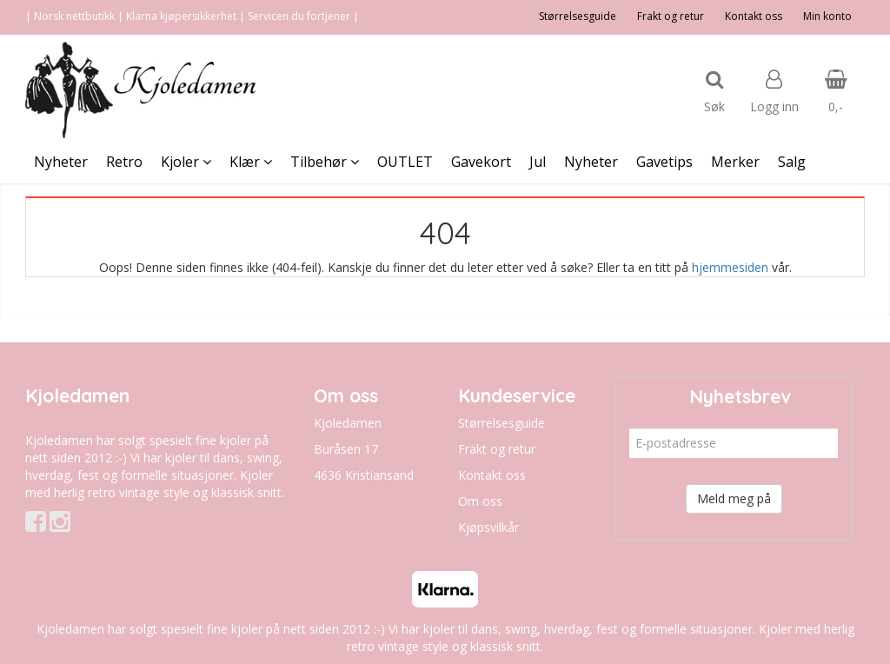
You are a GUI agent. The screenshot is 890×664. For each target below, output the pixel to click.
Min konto (827, 16)
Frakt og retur (670, 16)
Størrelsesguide (577, 16)
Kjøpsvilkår (488, 527)
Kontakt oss (753, 16)
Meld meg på (734, 498)
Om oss (480, 501)
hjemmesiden (730, 267)
